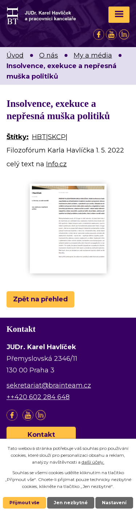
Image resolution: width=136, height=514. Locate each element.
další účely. (93, 462)
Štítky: (18, 137)
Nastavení (114, 502)
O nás (48, 55)
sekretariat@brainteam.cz (49, 385)
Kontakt (41, 435)
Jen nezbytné (71, 502)
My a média (93, 55)
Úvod (15, 55)
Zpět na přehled (40, 299)
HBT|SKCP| (49, 137)
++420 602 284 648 (38, 397)
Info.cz (56, 164)
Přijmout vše (24, 502)
